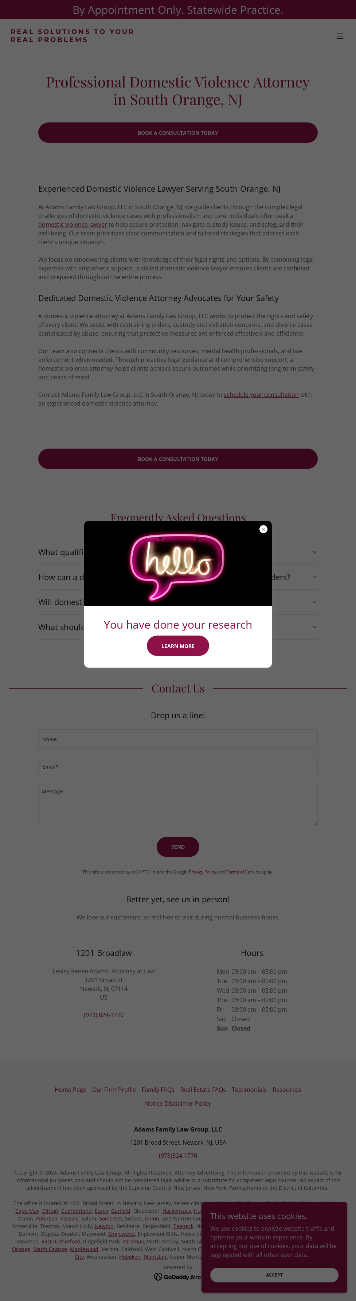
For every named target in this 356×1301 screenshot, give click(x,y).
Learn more (178, 645)
